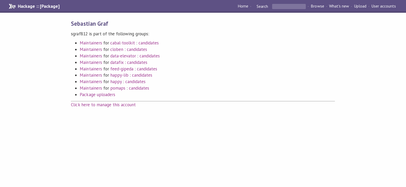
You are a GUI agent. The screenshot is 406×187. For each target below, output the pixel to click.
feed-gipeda (121, 69)
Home (243, 6)
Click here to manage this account (103, 105)
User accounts (383, 6)
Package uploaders (97, 94)
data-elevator (123, 56)
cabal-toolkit (122, 43)
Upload (360, 6)
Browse (317, 6)
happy (116, 81)
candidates (149, 43)
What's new (339, 6)
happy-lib (119, 75)
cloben (116, 49)
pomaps (117, 88)
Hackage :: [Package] (38, 6)
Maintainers (91, 43)
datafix (117, 62)
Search (262, 6)
